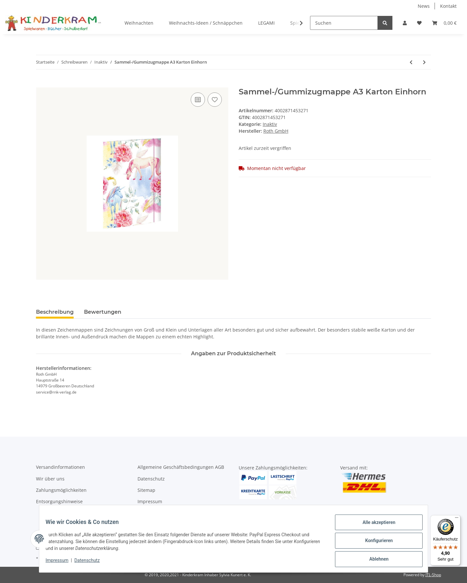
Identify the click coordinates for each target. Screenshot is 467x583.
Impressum (150, 501)
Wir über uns (50, 479)
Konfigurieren (375, 543)
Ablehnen (374, 560)
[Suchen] (344, 23)
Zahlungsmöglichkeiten (61, 490)
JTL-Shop (433, 574)
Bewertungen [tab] (102, 312)
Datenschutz (151, 479)
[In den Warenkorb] (41, 83)
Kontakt (448, 6)
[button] (405, 23)
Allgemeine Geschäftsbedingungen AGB (181, 467)
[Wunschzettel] (419, 23)
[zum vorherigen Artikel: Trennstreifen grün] (411, 62)
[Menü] (457, 519)
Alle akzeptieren (374, 526)
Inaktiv (270, 124)
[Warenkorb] (444, 23)
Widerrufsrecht (154, 513)
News (424, 6)
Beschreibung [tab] (55, 312)
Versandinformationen (60, 467)
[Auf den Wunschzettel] (215, 99)
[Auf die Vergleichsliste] (198, 99)
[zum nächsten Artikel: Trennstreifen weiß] (424, 62)
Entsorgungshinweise (59, 501)
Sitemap (146, 490)
